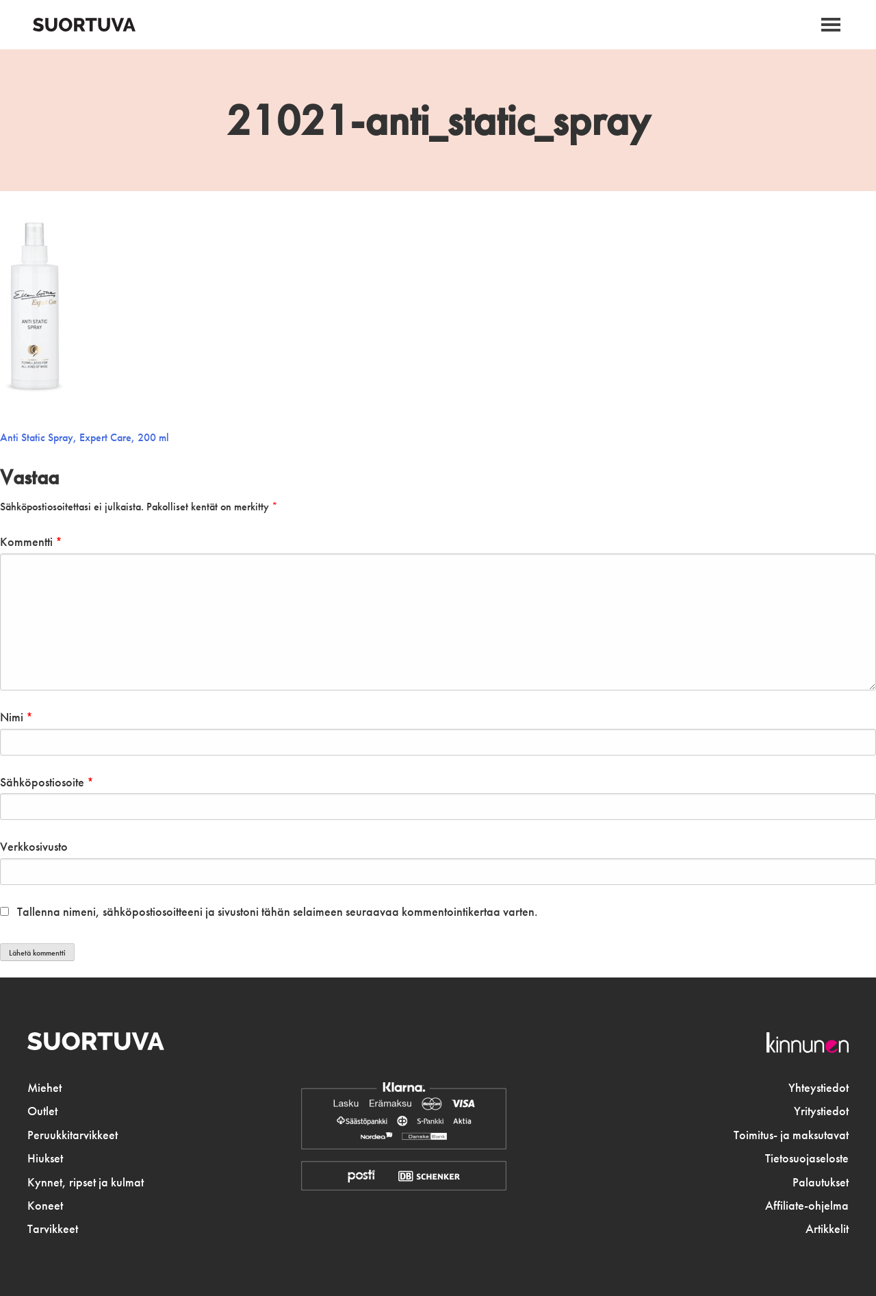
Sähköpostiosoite (47, 782)
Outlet (42, 1111)
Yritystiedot (821, 1111)
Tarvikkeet (52, 1228)
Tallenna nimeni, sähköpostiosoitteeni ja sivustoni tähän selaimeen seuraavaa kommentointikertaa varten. (277, 911)
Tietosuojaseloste (807, 1158)
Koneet (45, 1205)
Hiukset (45, 1158)
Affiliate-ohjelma (807, 1205)
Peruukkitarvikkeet (72, 1135)
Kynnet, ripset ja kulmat (85, 1182)
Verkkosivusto (34, 846)
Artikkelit (827, 1228)
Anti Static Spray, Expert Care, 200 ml (84, 437)
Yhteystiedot (818, 1087)
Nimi (16, 717)
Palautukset (821, 1182)
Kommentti (31, 541)
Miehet (44, 1087)
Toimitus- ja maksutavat (791, 1135)
